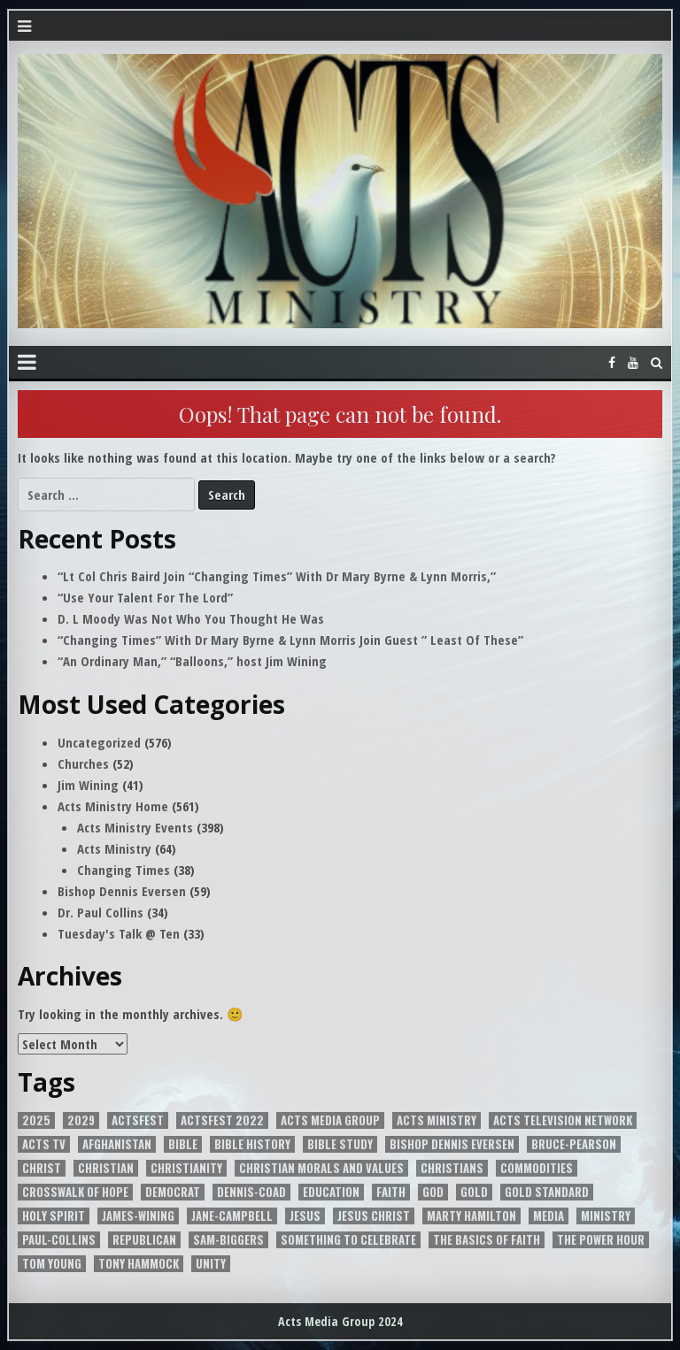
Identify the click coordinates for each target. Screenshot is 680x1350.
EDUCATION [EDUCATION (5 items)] (331, 1192)
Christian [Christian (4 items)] (106, 1168)
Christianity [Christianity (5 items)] (186, 1168)
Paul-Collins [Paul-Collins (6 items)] (59, 1239)
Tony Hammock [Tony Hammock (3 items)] (138, 1263)
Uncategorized (99, 742)
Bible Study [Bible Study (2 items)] (340, 1144)
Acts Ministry (114, 848)
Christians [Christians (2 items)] (452, 1168)
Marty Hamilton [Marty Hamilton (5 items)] (471, 1216)
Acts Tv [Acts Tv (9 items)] (44, 1144)
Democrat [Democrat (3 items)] (172, 1192)
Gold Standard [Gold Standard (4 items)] (547, 1192)
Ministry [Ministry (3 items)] (605, 1216)
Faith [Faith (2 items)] (391, 1192)
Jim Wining (88, 785)
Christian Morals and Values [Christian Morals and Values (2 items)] (321, 1168)
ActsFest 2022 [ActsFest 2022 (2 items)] (222, 1120)
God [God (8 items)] (433, 1192)
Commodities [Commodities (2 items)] (536, 1168)
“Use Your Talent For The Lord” (145, 597)
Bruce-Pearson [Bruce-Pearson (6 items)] (573, 1144)
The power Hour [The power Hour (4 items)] (601, 1239)
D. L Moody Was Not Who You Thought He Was (191, 618)
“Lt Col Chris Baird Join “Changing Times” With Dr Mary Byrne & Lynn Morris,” (277, 576)
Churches (83, 763)
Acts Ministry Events (135, 827)
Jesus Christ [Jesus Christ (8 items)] (373, 1216)
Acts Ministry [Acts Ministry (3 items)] (436, 1120)
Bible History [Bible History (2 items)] (252, 1144)
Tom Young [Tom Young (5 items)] (51, 1263)
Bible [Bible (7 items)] (182, 1144)
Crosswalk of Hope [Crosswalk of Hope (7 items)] (75, 1192)
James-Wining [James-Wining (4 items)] (138, 1216)
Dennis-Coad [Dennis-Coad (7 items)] (251, 1192)
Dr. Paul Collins (100, 912)
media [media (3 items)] (548, 1216)
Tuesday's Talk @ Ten (119, 933)
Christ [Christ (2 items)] (41, 1168)
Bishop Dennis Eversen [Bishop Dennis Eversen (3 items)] (452, 1144)
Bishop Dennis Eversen (122, 891)
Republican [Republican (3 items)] (144, 1239)
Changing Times (123, 869)
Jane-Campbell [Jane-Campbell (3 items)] (232, 1216)
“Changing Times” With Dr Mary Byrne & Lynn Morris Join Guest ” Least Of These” (290, 639)
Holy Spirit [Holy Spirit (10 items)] (53, 1216)
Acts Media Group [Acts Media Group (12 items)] (330, 1120)
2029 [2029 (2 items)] (81, 1120)
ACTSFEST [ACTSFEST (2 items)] (138, 1120)
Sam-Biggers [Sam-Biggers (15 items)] (228, 1239)
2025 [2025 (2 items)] (36, 1120)
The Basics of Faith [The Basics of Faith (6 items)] (486, 1239)
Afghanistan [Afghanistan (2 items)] (116, 1144)
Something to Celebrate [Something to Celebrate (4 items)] (348, 1239)
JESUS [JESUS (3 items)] (305, 1216)
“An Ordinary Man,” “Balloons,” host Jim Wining (192, 661)
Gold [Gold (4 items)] (474, 1192)
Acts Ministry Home (113, 806)
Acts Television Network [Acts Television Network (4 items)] (562, 1120)
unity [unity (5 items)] (211, 1263)
